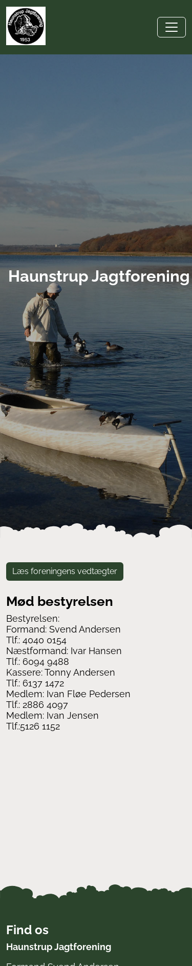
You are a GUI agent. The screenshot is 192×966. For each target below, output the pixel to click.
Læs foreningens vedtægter (64, 571)
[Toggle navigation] (171, 27)
